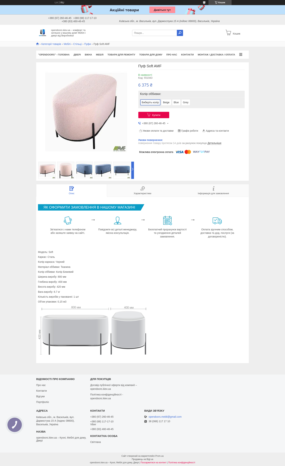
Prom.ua (159, 456)
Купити (156, 115)
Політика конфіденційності (181, 462)
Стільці (77, 44)
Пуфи (87, 44)
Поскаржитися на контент (153, 462)
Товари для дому (150, 54)
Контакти (187, 54)
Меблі (67, 44)
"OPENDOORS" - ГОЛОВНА (54, 54)
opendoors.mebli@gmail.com (165, 416)
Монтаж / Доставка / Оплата (216, 54)
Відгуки (40, 396)
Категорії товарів (51, 44)
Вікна (88, 54)
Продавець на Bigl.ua (142, 459)
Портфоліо (42, 402)
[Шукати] (180, 33)
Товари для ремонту (121, 54)
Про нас (171, 54)
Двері (77, 54)
